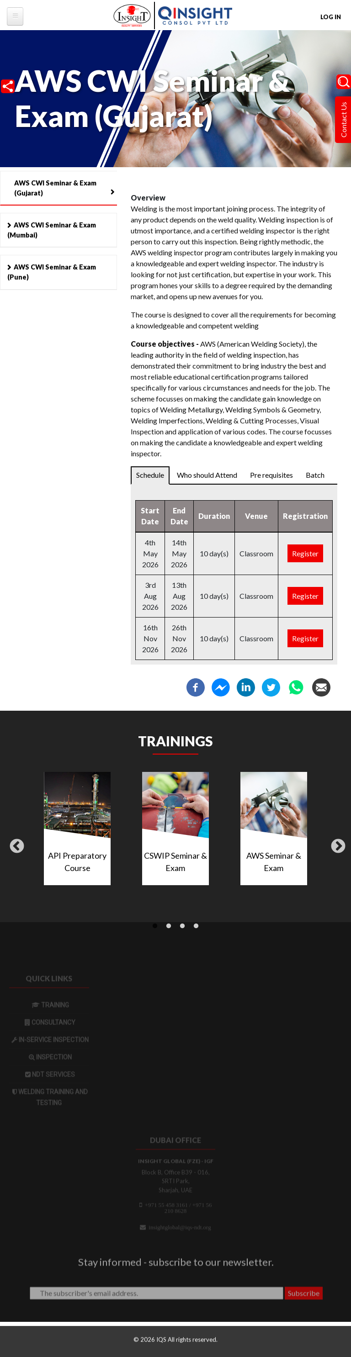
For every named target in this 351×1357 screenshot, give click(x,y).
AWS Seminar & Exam (273, 861)
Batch (315, 474)
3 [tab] (182, 926)
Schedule (150, 474)
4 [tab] (196, 926)
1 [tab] (155, 926)
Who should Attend (207, 474)
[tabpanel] (175, 832)
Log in (330, 17)
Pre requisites (271, 474)
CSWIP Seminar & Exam (175, 861)
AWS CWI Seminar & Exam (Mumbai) (51, 230)
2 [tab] (168, 926)
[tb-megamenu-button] (15, 16)
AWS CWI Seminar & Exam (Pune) (51, 272)
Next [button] (338, 846)
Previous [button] (17, 846)
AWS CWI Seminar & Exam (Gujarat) (55, 188)
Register (305, 553)
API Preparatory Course (77, 861)
